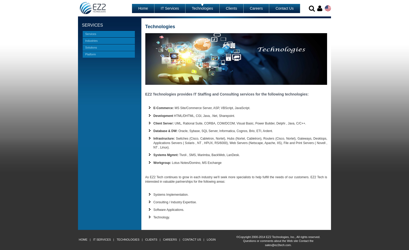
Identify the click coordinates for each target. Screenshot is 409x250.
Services (90, 33)
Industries (91, 40)
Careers (256, 8)
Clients (231, 8)
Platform (90, 54)
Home (143, 8)
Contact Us (284, 8)
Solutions (91, 47)
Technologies (202, 8)
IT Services (170, 8)
